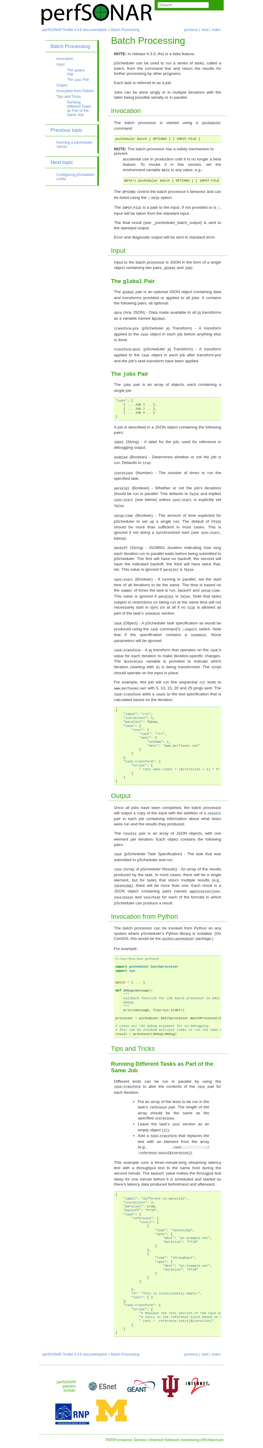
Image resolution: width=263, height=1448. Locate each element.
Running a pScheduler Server (75, 144)
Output (62, 85)
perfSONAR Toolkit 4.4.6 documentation (74, 30)
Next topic (62, 162)
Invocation (65, 59)
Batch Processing (125, 30)
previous (191, 30)
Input (61, 64)
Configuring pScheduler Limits (76, 177)
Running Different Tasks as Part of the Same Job (79, 108)
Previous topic (67, 130)
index (216, 30)
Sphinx (163, 1443)
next (205, 30)
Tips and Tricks (69, 97)
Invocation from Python (75, 91)
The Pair (76, 72)
